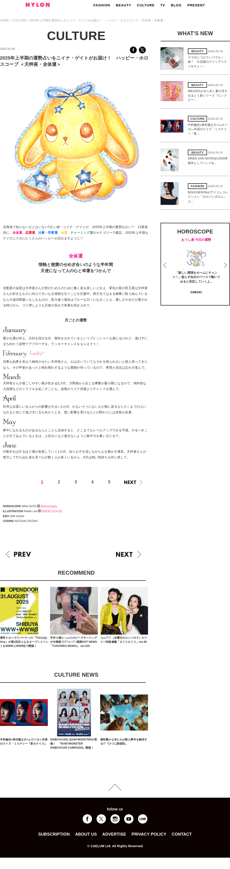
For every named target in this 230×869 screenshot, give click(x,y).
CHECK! (196, 292)
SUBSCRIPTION (54, 834)
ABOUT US (86, 834)
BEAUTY (123, 5)
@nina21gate (47, 506)
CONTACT (182, 834)
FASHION (101, 5)
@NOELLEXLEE (50, 511)
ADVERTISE (114, 834)
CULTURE (146, 5)
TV (162, 5)
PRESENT (196, 5)
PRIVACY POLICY (148, 834)
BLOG (176, 5)
